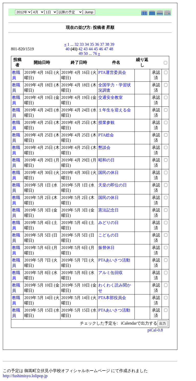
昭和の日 (106, 160)
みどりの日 (108, 222)
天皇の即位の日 (112, 185)
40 (68, 49)
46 (101, 49)
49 (81, 53)
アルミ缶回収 (110, 272)
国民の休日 (108, 172)
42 (80, 49)
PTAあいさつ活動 (114, 260)
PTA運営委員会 (112, 72)
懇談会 (104, 147)
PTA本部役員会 (112, 297)
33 (82, 44)
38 (107, 44)
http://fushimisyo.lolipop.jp (25, 376)
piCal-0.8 (155, 330)
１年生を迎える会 (114, 110)
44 (91, 49)
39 (112, 44)
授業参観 (106, 122)
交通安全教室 (110, 97)
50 (86, 53)
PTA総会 (106, 135)
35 (92, 44)
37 (102, 44)
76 (95, 53)
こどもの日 (108, 235)
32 (77, 44)
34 (87, 44)
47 (106, 49)
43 (85, 49)
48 (111, 49)
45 (96, 49)
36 (97, 44)
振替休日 (106, 247)
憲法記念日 (108, 210)
